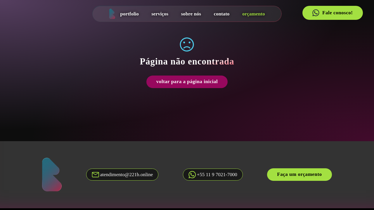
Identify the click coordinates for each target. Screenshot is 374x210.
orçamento (253, 14)
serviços (159, 14)
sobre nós (191, 14)
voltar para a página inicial (187, 81)
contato (221, 14)
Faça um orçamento (299, 174)
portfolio (129, 14)
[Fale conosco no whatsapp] (213, 174)
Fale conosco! (332, 12)
